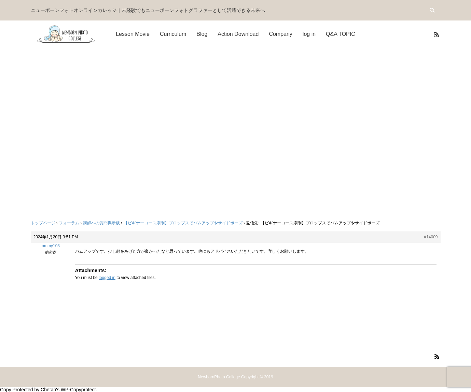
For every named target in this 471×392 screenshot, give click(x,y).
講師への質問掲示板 (101, 223)
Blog (201, 34)
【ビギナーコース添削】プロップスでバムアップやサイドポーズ (183, 223)
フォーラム (69, 223)
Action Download (238, 34)
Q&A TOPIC (340, 34)
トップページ (43, 223)
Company (280, 34)
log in (309, 34)
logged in (107, 277)
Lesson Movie (133, 34)
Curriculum (173, 34)
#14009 (431, 237)
